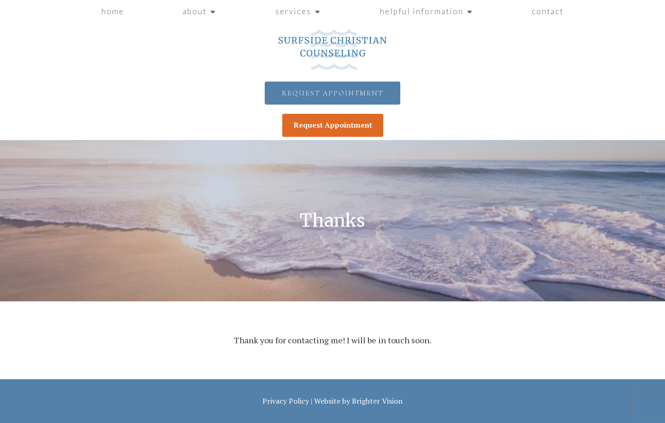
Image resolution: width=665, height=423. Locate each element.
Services (293, 11)
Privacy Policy (285, 401)
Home (112, 11)
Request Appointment (332, 93)
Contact (548, 11)
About (195, 11)
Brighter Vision (377, 401)
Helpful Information (421, 11)
